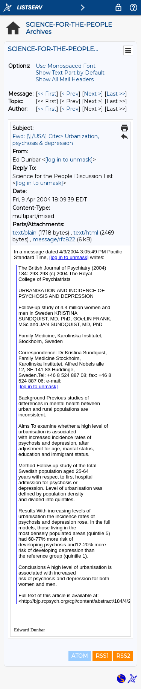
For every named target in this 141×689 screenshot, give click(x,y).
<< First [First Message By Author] (47, 108)
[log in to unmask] (69, 159)
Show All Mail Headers (65, 79)
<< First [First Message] (47, 93)
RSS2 (123, 655)
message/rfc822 (54, 239)
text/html (85, 232)
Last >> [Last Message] (115, 93)
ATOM (79, 655)
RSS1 (102, 655)
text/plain (24, 232)
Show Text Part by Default (70, 72)
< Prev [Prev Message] (70, 93)
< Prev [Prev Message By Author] (70, 108)
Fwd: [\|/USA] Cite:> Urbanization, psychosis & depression (55, 139)
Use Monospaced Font (66, 65)
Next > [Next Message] (92, 93)
